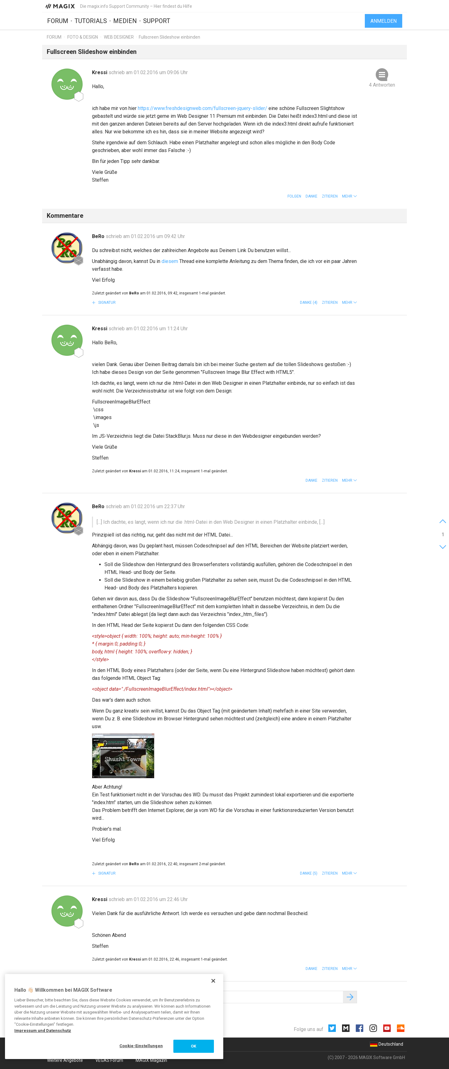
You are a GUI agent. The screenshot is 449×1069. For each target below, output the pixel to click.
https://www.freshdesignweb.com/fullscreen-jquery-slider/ (202, 108)
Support (156, 21)
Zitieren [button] (330, 196)
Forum (57, 21)
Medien (125, 21)
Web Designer (119, 37)
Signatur (106, 302)
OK (193, 1046)
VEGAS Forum (109, 1060)
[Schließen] (213, 981)
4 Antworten (382, 85)
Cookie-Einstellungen (141, 1045)
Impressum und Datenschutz (42, 1030)
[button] (349, 196)
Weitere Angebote (65, 1060)
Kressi (100, 72)
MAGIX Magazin (151, 1060)
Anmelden (383, 21)
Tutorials (91, 21)
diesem (170, 261)
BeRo (99, 236)
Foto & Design (82, 37)
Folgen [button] (294, 196)
